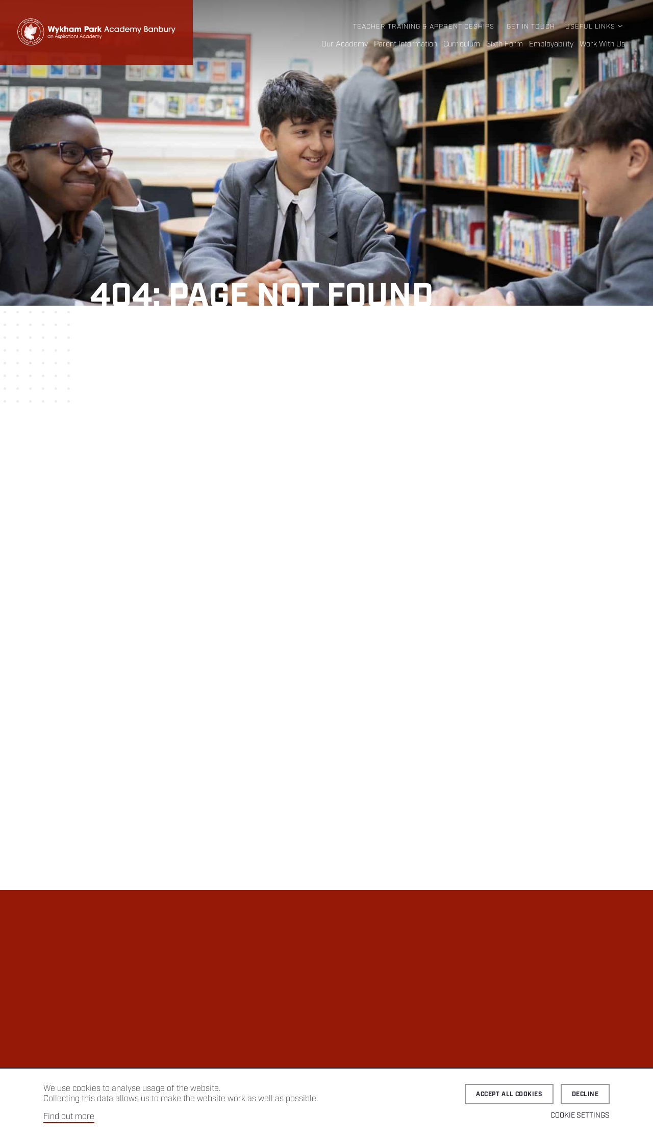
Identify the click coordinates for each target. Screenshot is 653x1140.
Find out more (68, 1116)
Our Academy (344, 44)
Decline (585, 1094)
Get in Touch (531, 26)
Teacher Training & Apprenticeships (423, 26)
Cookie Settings (580, 1115)
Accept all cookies (509, 1094)
